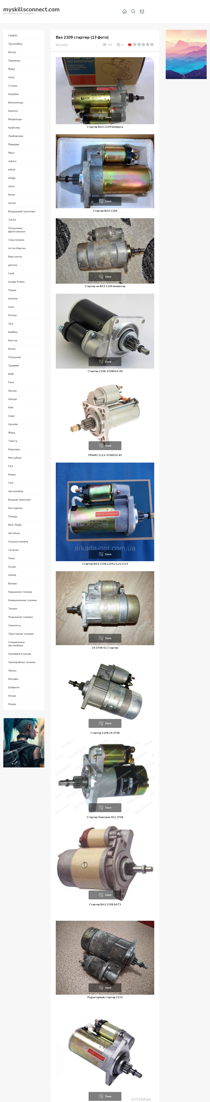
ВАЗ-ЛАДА (61, 44)
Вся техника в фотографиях (31, 11)
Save (108, 117)
